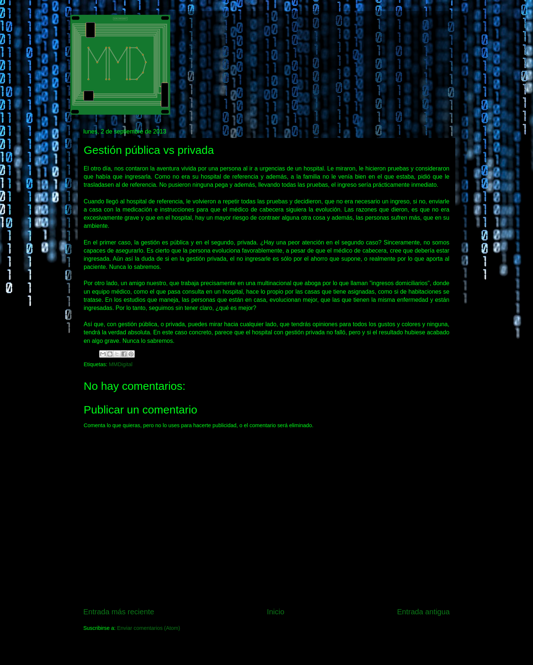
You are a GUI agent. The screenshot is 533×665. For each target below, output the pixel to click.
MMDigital (121, 364)
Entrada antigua (423, 612)
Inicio (275, 612)
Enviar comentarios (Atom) (148, 628)
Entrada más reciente (118, 612)
